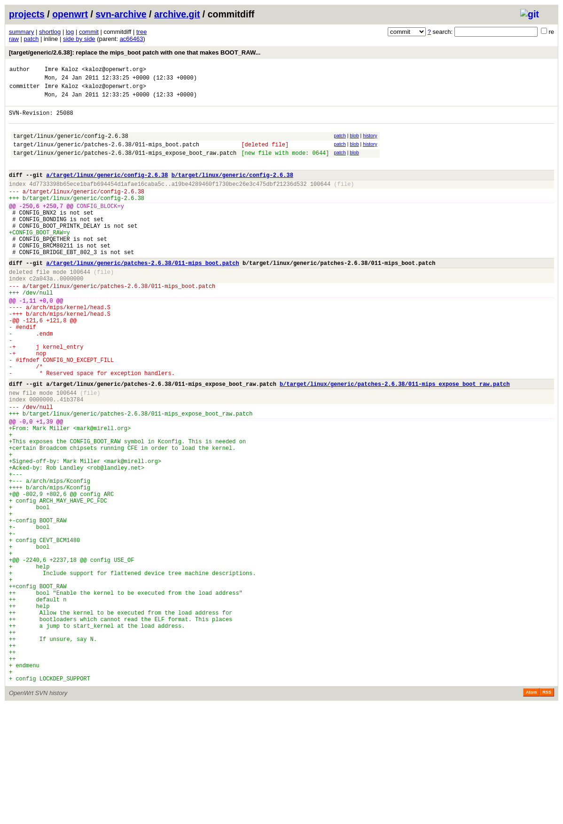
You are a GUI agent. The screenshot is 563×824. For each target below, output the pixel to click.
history (370, 144)
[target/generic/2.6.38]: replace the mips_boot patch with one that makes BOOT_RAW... (134, 52)
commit (89, 31)
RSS (546, 810)
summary (21, 31)
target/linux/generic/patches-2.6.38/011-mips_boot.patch (106, 156)
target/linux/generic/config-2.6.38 (70, 146)
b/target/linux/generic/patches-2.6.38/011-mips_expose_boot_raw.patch (395, 440)
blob (354, 144)
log (70, 31)
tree (141, 31)
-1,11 (27, 340)
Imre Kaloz (61, 70)
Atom (531, 810)
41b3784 (71, 459)
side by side (79, 38)
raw (14, 38)
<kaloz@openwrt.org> (114, 70)
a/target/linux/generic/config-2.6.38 (107, 190)
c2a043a (41, 314)
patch (31, 38)
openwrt (70, 14)
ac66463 (131, 38)
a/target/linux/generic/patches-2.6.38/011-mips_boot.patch (142, 295)
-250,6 (29, 227)
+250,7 (53, 227)
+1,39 (44, 485)
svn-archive (120, 14)
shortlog (50, 31)
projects (27, 14)
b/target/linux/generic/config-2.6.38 (232, 190)
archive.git (177, 14)
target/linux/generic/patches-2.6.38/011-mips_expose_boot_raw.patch (124, 165)
